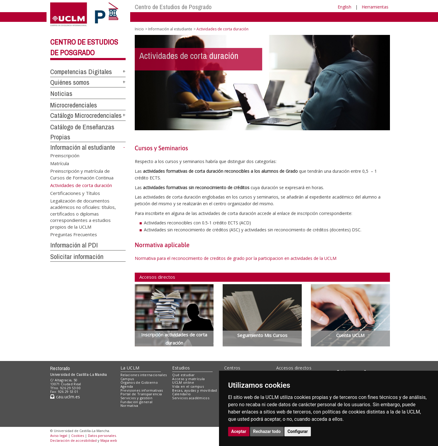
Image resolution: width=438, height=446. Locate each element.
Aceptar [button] (238, 431)
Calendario (181, 394)
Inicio (139, 29)
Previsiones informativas (141, 390)
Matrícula (59, 163)
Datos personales (102, 435)
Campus (127, 378)
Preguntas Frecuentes (73, 234)
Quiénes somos (69, 82)
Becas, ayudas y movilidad (194, 390)
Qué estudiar (183, 375)
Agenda (126, 386)
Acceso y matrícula (188, 378)
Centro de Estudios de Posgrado (173, 7)
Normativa (129, 405)
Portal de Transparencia (141, 394)
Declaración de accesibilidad (73, 440)
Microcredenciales (73, 105)
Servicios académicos (190, 398)
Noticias (61, 93)
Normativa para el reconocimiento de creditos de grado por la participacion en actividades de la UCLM (235, 258)
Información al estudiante (82, 147)
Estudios (181, 368)
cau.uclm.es (65, 397)
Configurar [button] (297, 431)
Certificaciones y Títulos (75, 193)
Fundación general (136, 402)
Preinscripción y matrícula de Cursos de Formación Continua (81, 174)
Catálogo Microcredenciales (86, 115)
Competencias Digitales (81, 71)
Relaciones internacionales (143, 375)
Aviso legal (58, 435)
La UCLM (130, 368)
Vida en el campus (188, 386)
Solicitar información (76, 256)
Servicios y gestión (136, 398)
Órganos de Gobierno (139, 382)
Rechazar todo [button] (267, 431)
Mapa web (108, 440)
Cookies (77, 435)
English (344, 7)
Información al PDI (74, 245)
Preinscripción (64, 155)
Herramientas (375, 7)
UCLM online (183, 382)
